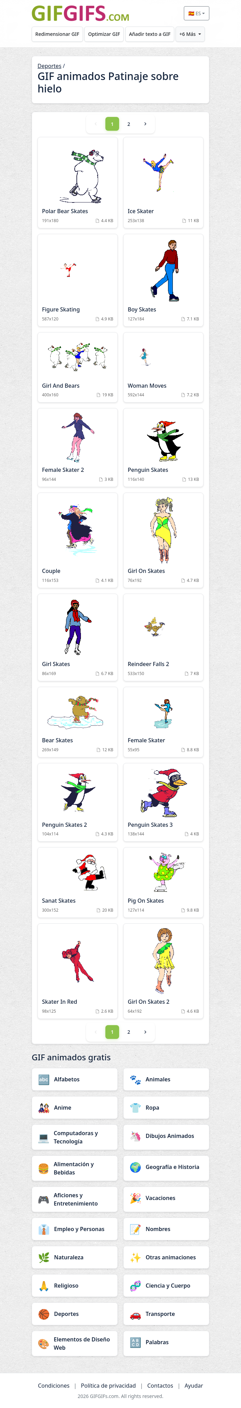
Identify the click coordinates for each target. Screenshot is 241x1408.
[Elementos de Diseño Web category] (74, 1343)
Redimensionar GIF (57, 34)
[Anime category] (74, 1108)
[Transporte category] (166, 1314)
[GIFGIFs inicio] (80, 13)
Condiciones (54, 1385)
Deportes (49, 66)
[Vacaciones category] (166, 1198)
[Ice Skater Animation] (163, 182)
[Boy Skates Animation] (163, 280)
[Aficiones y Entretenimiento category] (74, 1199)
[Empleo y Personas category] (74, 1229)
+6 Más (187, 34)
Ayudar (194, 1385)
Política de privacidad (108, 1385)
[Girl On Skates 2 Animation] (163, 971)
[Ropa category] (166, 1108)
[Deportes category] (74, 1314)
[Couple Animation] (77, 540)
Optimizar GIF (104, 34)
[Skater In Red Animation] (77, 971)
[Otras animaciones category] (166, 1257)
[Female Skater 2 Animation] (77, 447)
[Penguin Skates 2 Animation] (77, 802)
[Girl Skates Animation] (77, 637)
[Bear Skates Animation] (77, 722)
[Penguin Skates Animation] (163, 447)
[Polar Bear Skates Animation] (77, 182)
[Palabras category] (166, 1342)
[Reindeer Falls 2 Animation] (163, 637)
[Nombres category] (166, 1229)
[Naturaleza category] (74, 1257)
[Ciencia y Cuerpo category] (166, 1286)
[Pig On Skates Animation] (163, 882)
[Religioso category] (74, 1286)
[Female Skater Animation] (163, 722)
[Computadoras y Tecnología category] (74, 1137)
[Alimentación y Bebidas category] (74, 1168)
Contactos (160, 1385)
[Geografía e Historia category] (166, 1167)
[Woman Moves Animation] (163, 368)
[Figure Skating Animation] (77, 280)
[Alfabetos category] (74, 1079)
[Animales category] (166, 1079)
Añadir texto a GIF (149, 34)
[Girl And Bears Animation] (77, 368)
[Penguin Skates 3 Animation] (163, 802)
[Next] (145, 124)
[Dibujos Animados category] (166, 1136)
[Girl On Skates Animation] (163, 540)
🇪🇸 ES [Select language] (194, 13)
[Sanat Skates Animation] (77, 882)
